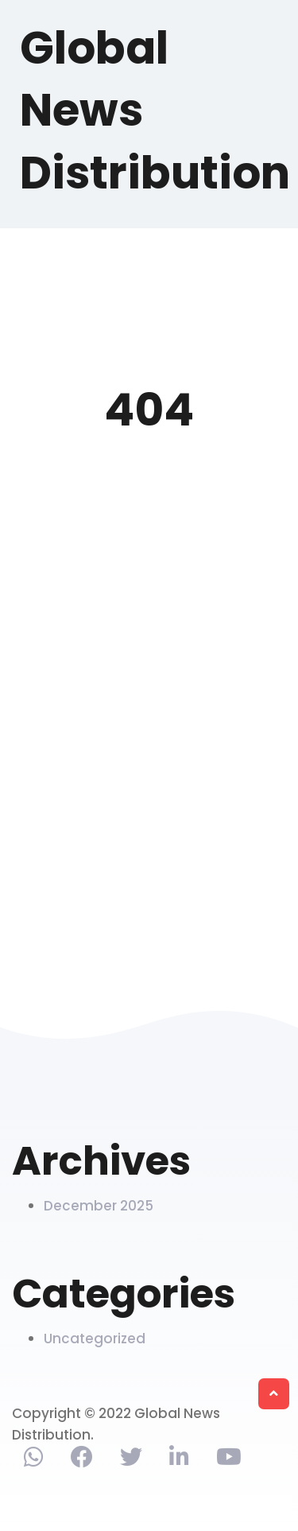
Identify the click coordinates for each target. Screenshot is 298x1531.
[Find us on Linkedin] (179, 1460)
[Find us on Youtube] (229, 1460)
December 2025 (98, 1205)
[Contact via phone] (34, 1460)
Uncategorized (94, 1338)
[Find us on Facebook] (82, 1460)
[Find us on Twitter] (131, 1460)
